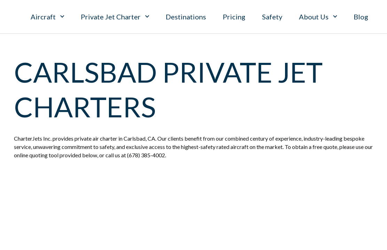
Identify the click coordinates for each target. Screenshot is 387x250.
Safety (272, 16)
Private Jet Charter (111, 16)
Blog (361, 16)
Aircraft (43, 16)
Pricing (234, 16)
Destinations (186, 16)
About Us (314, 16)
